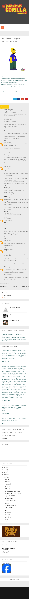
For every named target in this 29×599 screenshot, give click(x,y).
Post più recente (4, 286)
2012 (5, 469)
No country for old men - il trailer (12, 491)
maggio (7, 512)
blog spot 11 (8, 503)
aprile (6, 514)
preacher (6, 131)
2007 (5, 477)
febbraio (7, 517)
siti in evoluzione (9, 507)
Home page (14, 286)
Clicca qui (4, 438)
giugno (6, 510)
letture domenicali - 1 (10, 509)
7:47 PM (5, 154)
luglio (6, 488)
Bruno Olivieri (7, 230)
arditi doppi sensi (9, 498)
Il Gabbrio (6, 109)
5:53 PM (5, 140)
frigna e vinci (12, 314)
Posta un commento (5, 283)
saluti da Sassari (8, 490)
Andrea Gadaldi (7, 295)
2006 (5, 521)
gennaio (7, 519)
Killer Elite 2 (5, 549)
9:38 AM (5, 170)
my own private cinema (10, 505)
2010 (5, 472)
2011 (5, 471)
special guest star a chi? (15, 307)
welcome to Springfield (10, 495)
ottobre (7, 483)
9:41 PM (5, 164)
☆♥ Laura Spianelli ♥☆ (9, 172)
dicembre (7, 479)
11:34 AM (6, 217)
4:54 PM (5, 228)
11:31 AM (6, 211)
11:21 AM (6, 196)
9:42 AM (5, 185)
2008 (5, 476)
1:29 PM (5, 130)
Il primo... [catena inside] (10, 500)
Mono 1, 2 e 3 (5, 551)
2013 (5, 467)
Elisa (5, 187)
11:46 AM (6, 222)
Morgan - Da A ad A (9, 502)
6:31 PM (5, 281)
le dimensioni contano (10, 496)
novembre (7, 481)
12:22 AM (6, 238)
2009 (5, 474)
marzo (6, 516)
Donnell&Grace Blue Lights (8, 548)
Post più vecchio (25, 286)
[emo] (5, 142)
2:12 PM (5, 118)
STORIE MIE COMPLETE (8, 554)
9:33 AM (5, 247)
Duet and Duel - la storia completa (13, 493)
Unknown (6, 249)
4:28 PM (5, 266)
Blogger (17, 579)
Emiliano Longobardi (5, 563)
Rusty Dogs (5, 552)
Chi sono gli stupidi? (14, 320)
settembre (7, 484)
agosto (7, 486)
